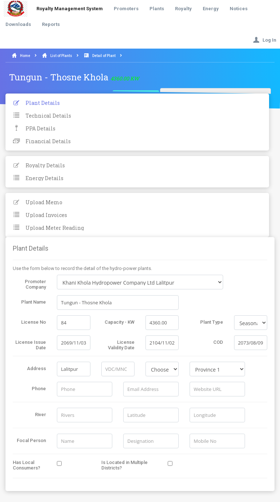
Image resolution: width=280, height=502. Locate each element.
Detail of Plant (104, 56)
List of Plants (61, 56)
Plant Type (211, 322)
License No (33, 322)
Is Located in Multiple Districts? (124, 465)
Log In (264, 40)
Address (36, 368)
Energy (211, 8)
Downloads (18, 24)
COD (218, 342)
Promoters (126, 8)
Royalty (183, 8)
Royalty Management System (69, 8)
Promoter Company (35, 284)
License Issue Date (30, 344)
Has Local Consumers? (26, 465)
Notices (239, 8)
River (40, 414)
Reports (51, 24)
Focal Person (31, 440)
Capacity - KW (120, 322)
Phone (39, 388)
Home (25, 56)
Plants (156, 8)
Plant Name (33, 302)
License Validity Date (121, 344)
